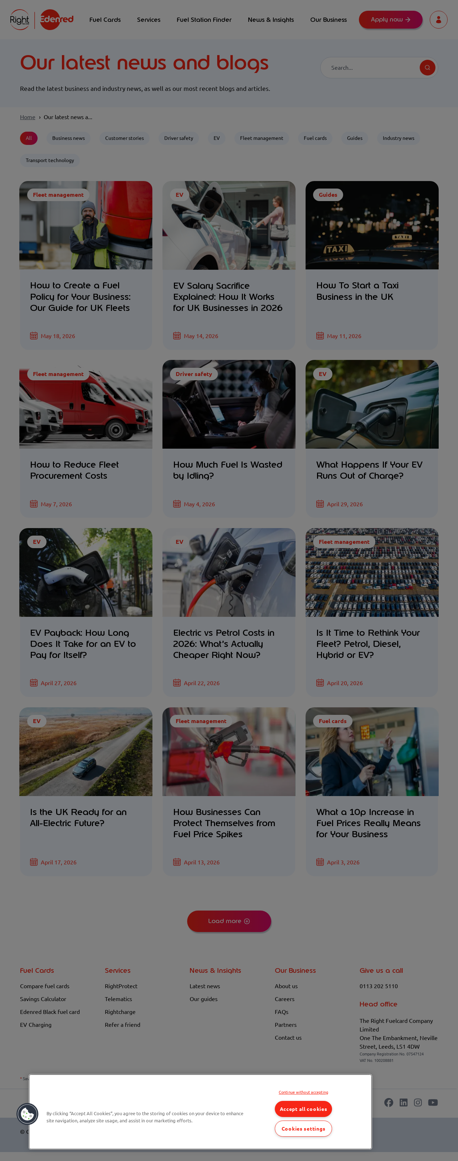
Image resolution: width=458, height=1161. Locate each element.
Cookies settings (304, 1129)
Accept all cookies (303, 1109)
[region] (200, 1112)
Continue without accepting (303, 1092)
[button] (27, 1114)
